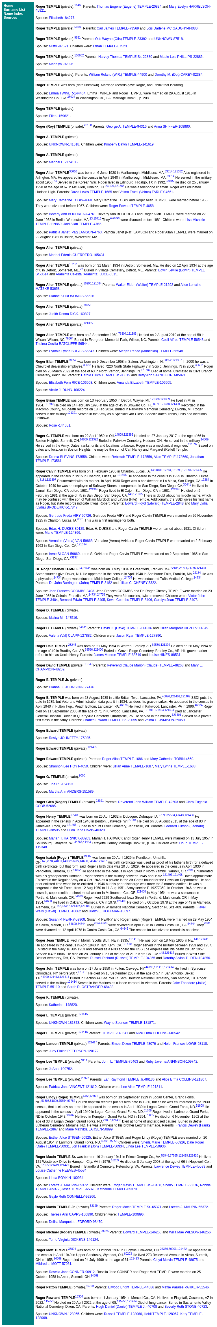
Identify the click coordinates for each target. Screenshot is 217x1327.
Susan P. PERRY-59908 (67, 919)
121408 (178, 874)
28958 (87, 305)
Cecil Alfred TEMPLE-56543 (182, 340)
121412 (169, 952)
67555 (174, 1155)
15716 (97, 218)
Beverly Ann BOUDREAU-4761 (72, 214)
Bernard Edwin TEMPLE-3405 (82, 600)
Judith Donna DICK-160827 (69, 314)
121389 (165, 399)
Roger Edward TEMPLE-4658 (131, 206)
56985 (78, 27)
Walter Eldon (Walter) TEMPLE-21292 (144, 285)
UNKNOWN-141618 (64, 144)
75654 (63, 1100)
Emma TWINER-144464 (67, 93)
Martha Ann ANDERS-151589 (71, 792)
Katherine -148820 (63, 1005)
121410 (133, 939)
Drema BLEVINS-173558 (68, 457)
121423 (134, 1258)
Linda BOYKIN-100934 (66, 1178)
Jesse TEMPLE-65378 (79, 1189)
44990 (149, 967)
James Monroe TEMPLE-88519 (117, 655)
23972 (85, 1078)
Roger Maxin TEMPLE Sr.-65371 (137, 1207)
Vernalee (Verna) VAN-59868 (71, 541)
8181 (159, 470)
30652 (72, 360)
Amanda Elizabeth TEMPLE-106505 (144, 383)
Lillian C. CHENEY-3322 (138, 583)
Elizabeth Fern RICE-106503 (70, 383)
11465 (78, 5)
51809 (54, 1100)
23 (55, 181)
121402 (185, 696)
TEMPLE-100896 (131, 1214)
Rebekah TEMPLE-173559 (132, 457)
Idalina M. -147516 (63, 618)
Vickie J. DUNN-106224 (67, 390)
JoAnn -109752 (60, 1069)
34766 (78, 841)
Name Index (13, 14)
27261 (75, 815)
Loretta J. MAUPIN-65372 (68, 1185)
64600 (84, 861)
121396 (122, 474)
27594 (171, 815)
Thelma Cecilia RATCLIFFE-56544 (62, 344)
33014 (169, 171)
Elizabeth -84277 (61, 18)
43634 (83, 626)
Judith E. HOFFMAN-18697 (109, 911)
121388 (155, 399)
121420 (193, 1155)
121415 (83, 1014)
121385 (88, 323)
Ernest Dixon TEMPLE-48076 (134, 1044)
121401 (175, 696)
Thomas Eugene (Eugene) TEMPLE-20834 (129, 7)
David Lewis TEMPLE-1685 (91, 192)
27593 (162, 815)
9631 (77, 37)
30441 (187, 484)
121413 (158, 967)
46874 (199, 705)
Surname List (14, 10)
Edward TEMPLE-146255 (142, 1232)
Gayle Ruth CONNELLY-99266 (72, 1197)
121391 (72, 412)
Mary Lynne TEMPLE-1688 (175, 766)
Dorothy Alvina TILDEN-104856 (186, 958)
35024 (71, 96)
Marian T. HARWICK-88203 (69, 838)
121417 (92, 1042)
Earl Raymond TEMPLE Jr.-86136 (129, 1079)
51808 (45, 1100)
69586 (156, 644)
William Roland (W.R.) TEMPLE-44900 (118, 75)
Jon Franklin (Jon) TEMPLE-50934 (98, 1146)
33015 (170, 181)
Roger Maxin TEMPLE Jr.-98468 (136, 1185)
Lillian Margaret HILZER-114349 (184, 628)
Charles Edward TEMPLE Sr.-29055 (110, 720)
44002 (67, 861)
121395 (197, 470)
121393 (176, 470)
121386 (131, 333)
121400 (98, 649)
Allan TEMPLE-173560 (171, 457)
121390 (48, 404)
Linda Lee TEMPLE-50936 (146, 1146)
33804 (72, 1248)
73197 (74, 557)
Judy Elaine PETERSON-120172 (73, 1051)
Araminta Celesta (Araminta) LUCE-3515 (86, 274)
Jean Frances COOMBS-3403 (71, 591)
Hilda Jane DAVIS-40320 (86, 830)
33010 (73, 171)
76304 (122, 333)
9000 (82, 775)
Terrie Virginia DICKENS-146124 (73, 1240)
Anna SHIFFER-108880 (172, 126)
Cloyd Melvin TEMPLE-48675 (175, 1260)
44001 (58, 861)
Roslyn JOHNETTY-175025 (69, 738)
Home (8, 6)
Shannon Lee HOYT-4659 (68, 766)
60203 (173, 1248)
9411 (84, 1060)
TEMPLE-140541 (115, 1033)
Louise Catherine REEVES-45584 (61, 1170)
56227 (75, 861)
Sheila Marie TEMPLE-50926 (163, 1142)
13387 (88, 856)
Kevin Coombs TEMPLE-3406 (129, 600)
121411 (204, 939)
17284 (167, 470)
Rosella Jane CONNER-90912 (72, 1272)
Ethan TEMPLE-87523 (110, 46)
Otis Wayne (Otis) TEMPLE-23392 (121, 39)
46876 (166, 696)
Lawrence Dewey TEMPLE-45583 (179, 1166)
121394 (187, 470)
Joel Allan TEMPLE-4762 (82, 224)
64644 (93, 861)
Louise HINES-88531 (165, 655)
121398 (201, 567)
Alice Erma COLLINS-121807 (184, 1079)
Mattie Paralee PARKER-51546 (185, 1287)
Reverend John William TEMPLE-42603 (148, 802)
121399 (165, 644)
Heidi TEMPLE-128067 (161, 1314)
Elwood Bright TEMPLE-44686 (131, 1287)
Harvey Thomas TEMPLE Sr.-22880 (125, 57)
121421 (64, 1165)
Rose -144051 (59, 425)
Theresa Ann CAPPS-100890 (71, 1214)
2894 (50, 861)
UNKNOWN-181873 (64, 1023)
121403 (159, 710)
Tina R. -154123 (61, 784)
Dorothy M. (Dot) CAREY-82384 (179, 75)
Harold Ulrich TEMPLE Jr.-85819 (105, 375)
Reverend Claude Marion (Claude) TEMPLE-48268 (145, 665)
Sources (10, 18)
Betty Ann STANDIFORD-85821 (162, 375)
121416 (83, 1031)
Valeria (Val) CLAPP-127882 (70, 636)
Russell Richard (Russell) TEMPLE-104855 (122, 958)
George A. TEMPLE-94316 (126, 126)
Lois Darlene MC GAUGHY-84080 (172, 28)
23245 (72, 644)
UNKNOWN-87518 (168, 39)
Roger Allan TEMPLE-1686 (122, 759)
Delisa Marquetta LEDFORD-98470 (75, 1222)
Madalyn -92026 (61, 64)
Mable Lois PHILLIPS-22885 (181, 57)
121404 (169, 710)
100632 (79, 55)
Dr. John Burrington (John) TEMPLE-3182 (80, 583)
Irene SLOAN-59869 (64, 554)
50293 (87, 283)
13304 (79, 1296)
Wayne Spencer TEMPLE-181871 (129, 1023)
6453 (86, 1096)
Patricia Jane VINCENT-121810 (73, 1087)
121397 (51, 479)
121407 (102, 861)
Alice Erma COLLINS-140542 (158, 1033)
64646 (124, 928)
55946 (165, 1155)
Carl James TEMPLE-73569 (118, 28)
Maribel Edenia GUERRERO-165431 (77, 255)
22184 (175, 567)
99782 (71, 1100)
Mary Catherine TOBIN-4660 (70, 200)
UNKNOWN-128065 (64, 1314)
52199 (94, 1205)
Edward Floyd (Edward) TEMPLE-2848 (154, 503)
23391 (100, 800)
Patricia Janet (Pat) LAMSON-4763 (75, 232)
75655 (150, 1115)
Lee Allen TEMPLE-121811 (141, 1087)
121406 (189, 815)
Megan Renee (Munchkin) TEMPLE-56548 (151, 351)
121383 (119, 185)
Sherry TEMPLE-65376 (180, 1185)
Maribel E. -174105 (63, 162)
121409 (121, 901)
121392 (128, 434)
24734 (86, 567)
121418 (116, 1120)
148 (153, 470)
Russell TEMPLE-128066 (123, 1314)
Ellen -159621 (59, 116)
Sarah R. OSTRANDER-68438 (90, 987)
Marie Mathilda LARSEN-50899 (88, 1129)
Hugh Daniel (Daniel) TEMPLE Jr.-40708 (126, 1307)
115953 (48, 1301)
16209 (115, 1160)
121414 (168, 967)
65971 (94, 1096)
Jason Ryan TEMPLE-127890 (138, 636)
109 (111, 185)
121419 (183, 1155)
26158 (88, 125)
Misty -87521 (58, 46)
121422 (182, 1248)
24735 (192, 567)
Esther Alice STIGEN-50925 (70, 1138)
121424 (131, 1301)
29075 (105, 1231)
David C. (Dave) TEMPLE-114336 (126, 628)
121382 (178, 171)
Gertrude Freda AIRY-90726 (70, 516)
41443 (180, 815)
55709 (90, 1286)
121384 (96, 283)
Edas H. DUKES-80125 (66, 529)
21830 (88, 664)
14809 (119, 434)
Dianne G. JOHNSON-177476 (71, 687)
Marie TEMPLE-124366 (62, 533)
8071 (156, 404)
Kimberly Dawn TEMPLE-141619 (129, 144)
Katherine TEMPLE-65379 (117, 1189)
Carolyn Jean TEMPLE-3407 (175, 600)
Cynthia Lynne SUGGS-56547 (71, 351)
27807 (107, 1120)
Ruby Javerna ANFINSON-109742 (171, 1062)
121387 (177, 360)
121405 (92, 747)
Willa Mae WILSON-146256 (190, 1232)
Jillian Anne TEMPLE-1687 (133, 766)
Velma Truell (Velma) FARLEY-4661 (146, 192)
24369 (164, 1248)
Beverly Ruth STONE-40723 (185, 1307)
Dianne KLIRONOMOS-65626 (71, 296)
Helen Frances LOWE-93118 (185, 1044)
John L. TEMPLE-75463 (120, 1062)
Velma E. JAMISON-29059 (165, 720)
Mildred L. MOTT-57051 (53, 1264)
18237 (73, 264)
